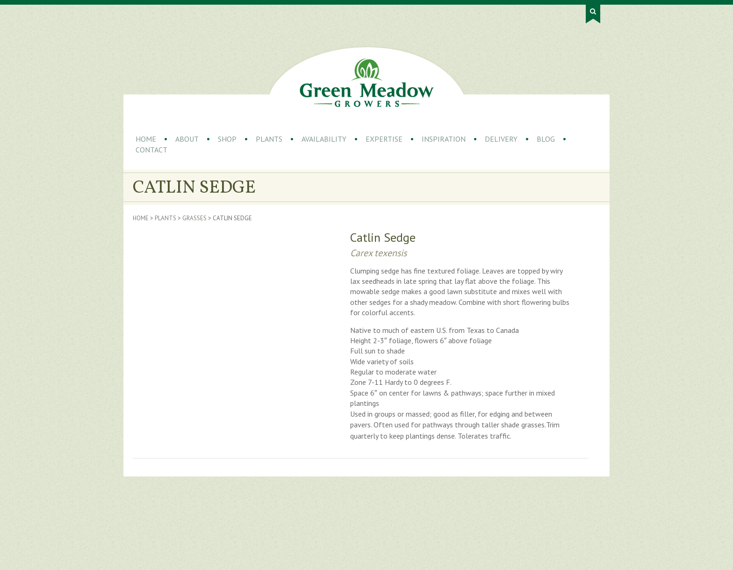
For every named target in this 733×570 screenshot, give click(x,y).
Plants (269, 139)
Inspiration (444, 139)
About (187, 139)
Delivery (501, 139)
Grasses (194, 218)
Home (146, 139)
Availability (324, 139)
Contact (151, 149)
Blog (546, 139)
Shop (227, 139)
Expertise (384, 139)
